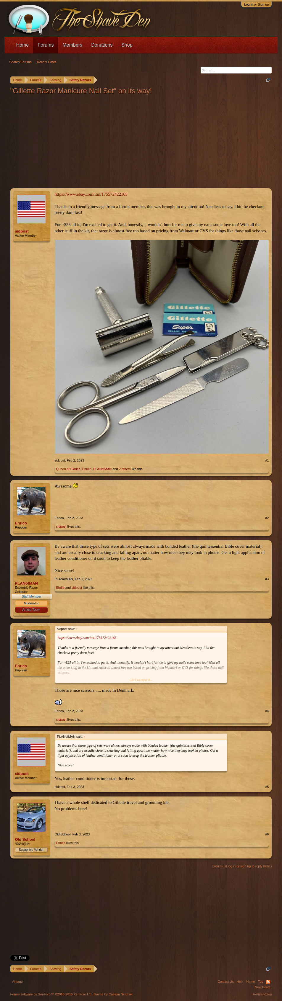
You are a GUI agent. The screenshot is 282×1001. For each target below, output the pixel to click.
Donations (101, 45)
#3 (267, 579)
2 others (125, 469)
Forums (46, 45)
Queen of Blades (68, 469)
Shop (126, 45)
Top (260, 981)
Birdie (60, 587)
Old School (25, 839)
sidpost (22, 231)
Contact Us (225, 981)
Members (72, 45)
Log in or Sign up (256, 4)
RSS (268, 982)
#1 (267, 460)
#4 (267, 711)
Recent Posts (46, 62)
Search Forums (20, 62)
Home (22, 45)
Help (240, 981)
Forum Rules (262, 994)
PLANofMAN (102, 469)
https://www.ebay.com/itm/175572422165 (91, 194)
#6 (267, 834)
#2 (267, 518)
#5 (267, 787)
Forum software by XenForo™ (51, 994)
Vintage (17, 981)
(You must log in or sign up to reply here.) (242, 866)
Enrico (86, 469)
